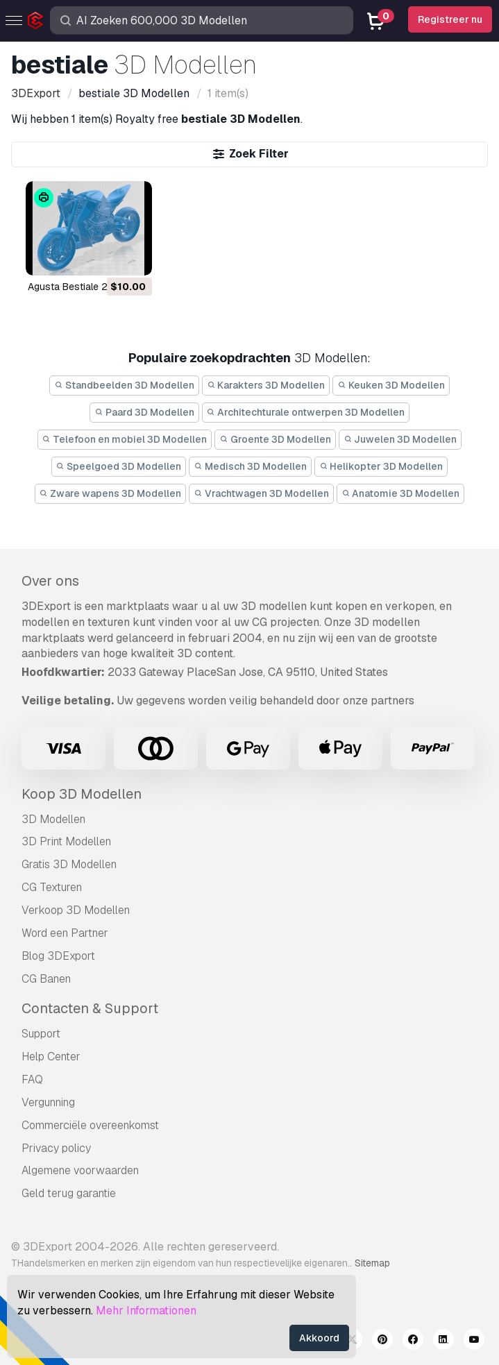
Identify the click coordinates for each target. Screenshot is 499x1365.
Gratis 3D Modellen (69, 864)
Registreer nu (450, 19)
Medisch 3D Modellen (250, 466)
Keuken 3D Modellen (391, 385)
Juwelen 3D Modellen (400, 439)
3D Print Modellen (66, 841)
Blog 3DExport (58, 956)
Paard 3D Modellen (144, 412)
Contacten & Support (90, 1008)
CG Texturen (52, 887)
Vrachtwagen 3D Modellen (261, 493)
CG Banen (46, 979)
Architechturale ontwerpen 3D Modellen (306, 412)
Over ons (50, 581)
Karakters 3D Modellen (266, 385)
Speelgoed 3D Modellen (119, 466)
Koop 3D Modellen (82, 794)
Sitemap (372, 1263)
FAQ (32, 1079)
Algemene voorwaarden (80, 1170)
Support (41, 1033)
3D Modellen (53, 819)
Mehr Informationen (146, 1310)
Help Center (51, 1056)
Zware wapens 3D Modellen (111, 493)
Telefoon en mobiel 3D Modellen (125, 439)
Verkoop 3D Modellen (76, 910)
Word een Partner (65, 933)
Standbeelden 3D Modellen (124, 385)
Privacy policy (56, 1148)
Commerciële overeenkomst (90, 1125)
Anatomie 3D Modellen (400, 493)
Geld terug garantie (69, 1193)
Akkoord (319, 1338)
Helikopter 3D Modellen (381, 466)
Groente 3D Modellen (275, 439)
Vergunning (48, 1102)
